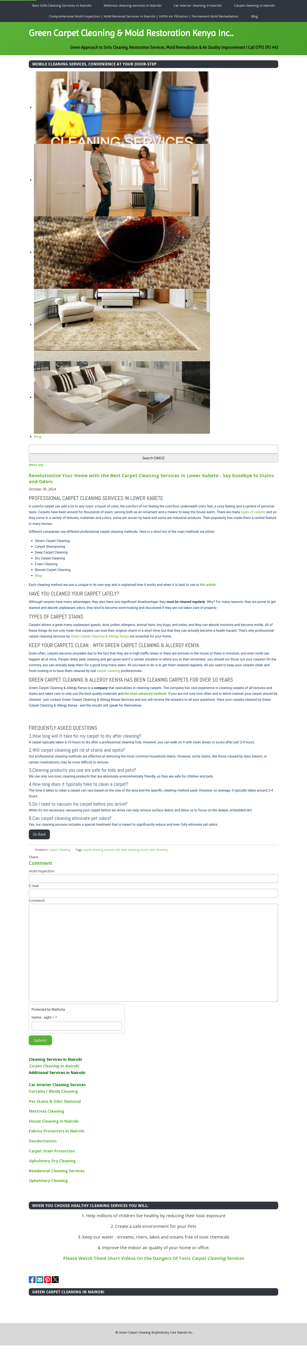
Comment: (37, 915)
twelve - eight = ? (44, 1032)
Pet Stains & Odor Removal (55, 1115)
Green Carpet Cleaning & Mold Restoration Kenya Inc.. (145, 40)
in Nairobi (74, 1145)
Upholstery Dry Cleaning (52, 1175)
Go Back (39, 849)
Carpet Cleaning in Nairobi (54, 1080)
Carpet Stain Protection (52, 1165)
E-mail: (34, 900)
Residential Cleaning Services (56, 1185)
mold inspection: (42, 885)
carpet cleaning (108, 685)
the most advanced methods (145, 708)
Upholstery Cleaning (48, 1195)
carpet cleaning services (99, 864)
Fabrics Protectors (47, 1145)
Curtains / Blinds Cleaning (53, 1105)
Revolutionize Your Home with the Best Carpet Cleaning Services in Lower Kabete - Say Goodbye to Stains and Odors (147, 492)
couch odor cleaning (153, 864)
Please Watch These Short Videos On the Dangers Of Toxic (153, 1273)
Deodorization (42, 1155)
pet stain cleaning (127, 864)
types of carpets (253, 527)
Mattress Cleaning (46, 1125)
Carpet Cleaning (59, 864)
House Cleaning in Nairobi (53, 1135)
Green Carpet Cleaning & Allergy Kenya (100, 651)
